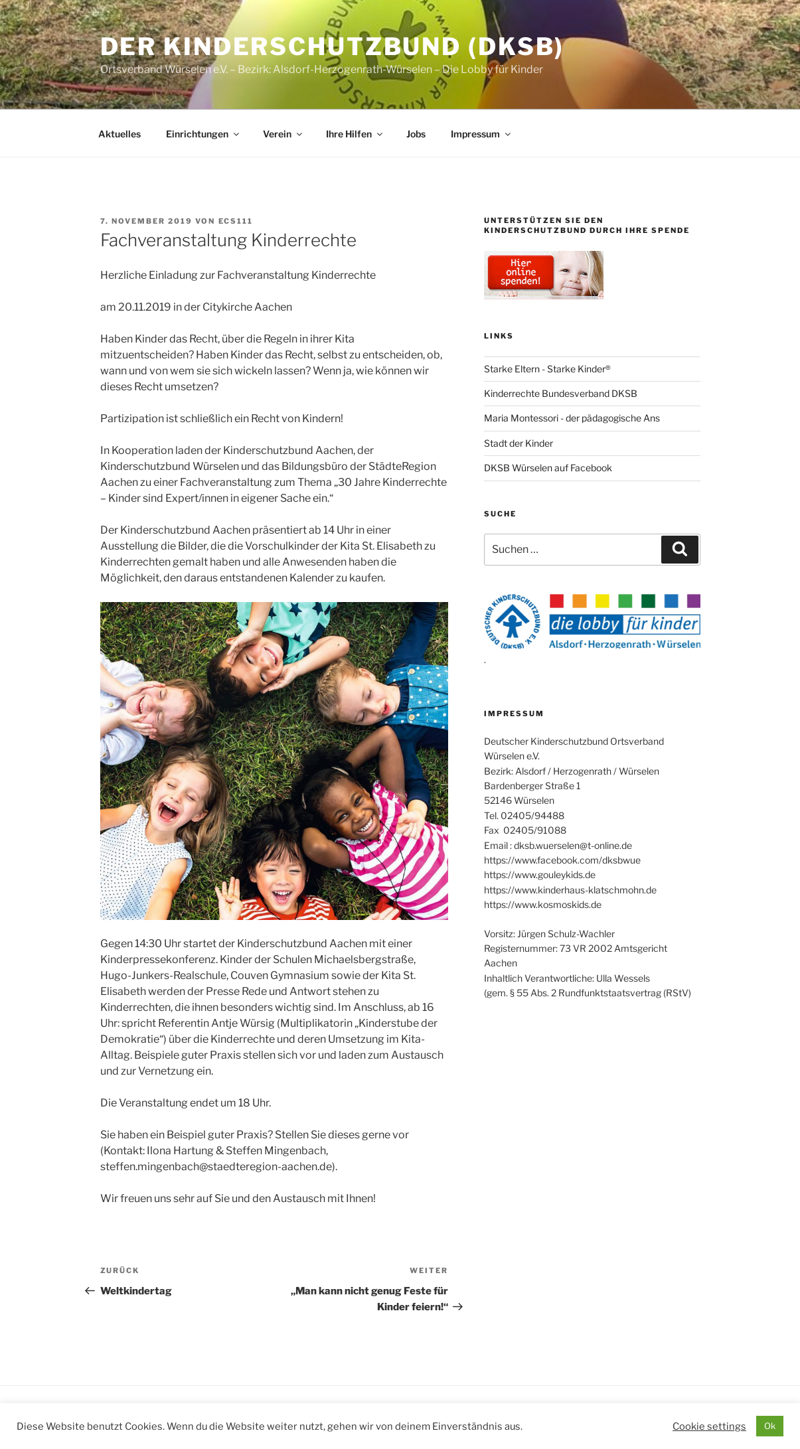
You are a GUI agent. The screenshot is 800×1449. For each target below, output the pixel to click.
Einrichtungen (203, 133)
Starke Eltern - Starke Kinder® (547, 368)
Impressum (482, 133)
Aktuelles (119, 133)
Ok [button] (769, 1425)
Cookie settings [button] (709, 1426)
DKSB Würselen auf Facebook (548, 467)
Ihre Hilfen (355, 133)
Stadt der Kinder (518, 443)
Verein (283, 133)
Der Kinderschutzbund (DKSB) (332, 46)
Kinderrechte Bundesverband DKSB (560, 393)
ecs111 (236, 221)
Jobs (416, 133)
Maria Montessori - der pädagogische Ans (572, 417)
